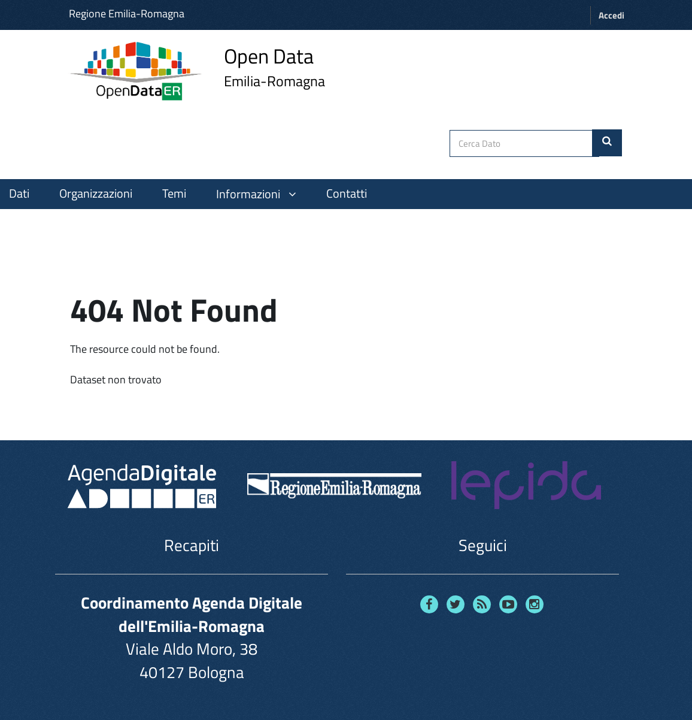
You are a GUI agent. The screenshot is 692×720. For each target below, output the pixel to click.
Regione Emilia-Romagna (126, 13)
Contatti (346, 193)
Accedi (611, 15)
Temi (174, 193)
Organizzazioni (95, 193)
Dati (19, 193)
